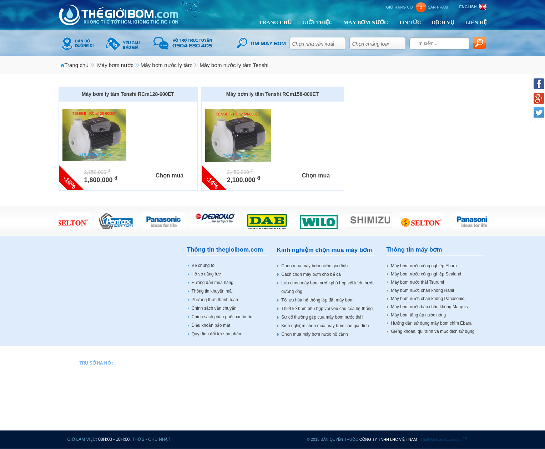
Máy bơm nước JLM (284, 390)
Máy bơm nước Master (286, 426)
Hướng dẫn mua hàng (212, 282)
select (339, 42)
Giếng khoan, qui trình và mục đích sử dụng (432, 331)
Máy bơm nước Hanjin (286, 383)
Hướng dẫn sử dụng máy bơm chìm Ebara (431, 323)
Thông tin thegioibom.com (225, 249)
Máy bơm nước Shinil (359, 404)
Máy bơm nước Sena (359, 390)
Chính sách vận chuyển (214, 308)
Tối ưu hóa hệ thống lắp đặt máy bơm (317, 300)
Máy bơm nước (115, 65)
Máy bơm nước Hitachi (286, 368)
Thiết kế (427, 439)
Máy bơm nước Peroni (360, 368)
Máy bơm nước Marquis (288, 411)
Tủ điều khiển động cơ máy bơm (444, 419)
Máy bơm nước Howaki (287, 375)
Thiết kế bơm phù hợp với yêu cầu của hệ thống (327, 308)
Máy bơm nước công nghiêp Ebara (424, 265)
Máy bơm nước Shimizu (361, 411)
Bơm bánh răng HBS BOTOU (441, 404)
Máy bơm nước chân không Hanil (422, 290)
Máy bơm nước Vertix (433, 361)
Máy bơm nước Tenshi (286, 404)
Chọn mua (169, 175)
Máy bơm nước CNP (210, 383)
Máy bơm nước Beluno (212, 368)
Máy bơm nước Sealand (362, 383)
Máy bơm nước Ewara (212, 411)
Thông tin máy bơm (414, 249)
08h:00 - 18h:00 (114, 439)
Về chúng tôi (204, 265)
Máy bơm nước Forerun (213, 426)
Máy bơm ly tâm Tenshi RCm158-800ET (272, 94)
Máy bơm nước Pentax (360, 361)
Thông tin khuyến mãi (212, 291)
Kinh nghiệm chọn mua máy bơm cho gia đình (325, 325)
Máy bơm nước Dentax (213, 397)
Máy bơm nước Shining (435, 375)
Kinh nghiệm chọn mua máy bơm (324, 250)
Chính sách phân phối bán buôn (222, 316)
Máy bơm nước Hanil (285, 361)
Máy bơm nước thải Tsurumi (417, 282)
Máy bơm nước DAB (210, 390)
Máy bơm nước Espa (211, 419)
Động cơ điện (426, 411)
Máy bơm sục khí (429, 390)
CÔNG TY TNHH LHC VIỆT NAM (388, 439)
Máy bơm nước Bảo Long (215, 375)
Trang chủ (77, 65)
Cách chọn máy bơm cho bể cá (310, 274)
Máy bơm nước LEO (284, 397)
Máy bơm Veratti (428, 397)
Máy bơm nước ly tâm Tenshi (234, 65)
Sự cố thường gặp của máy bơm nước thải (322, 317)
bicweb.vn (455, 439)
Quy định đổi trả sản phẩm (217, 333)
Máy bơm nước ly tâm (167, 65)
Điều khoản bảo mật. (212, 325)
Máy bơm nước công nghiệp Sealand (426, 274)
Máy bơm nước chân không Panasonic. (428, 298)
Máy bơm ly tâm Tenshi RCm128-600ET (128, 94)
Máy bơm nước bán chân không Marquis (429, 306)
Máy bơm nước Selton (360, 397)
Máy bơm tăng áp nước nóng (418, 315)
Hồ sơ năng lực (206, 274)
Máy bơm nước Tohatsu (361, 426)
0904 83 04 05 (110, 375)
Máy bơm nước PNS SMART (366, 375)
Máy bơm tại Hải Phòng (435, 426)
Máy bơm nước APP (210, 361)
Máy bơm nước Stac (432, 383)
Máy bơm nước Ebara (212, 404)
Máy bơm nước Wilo (432, 368)
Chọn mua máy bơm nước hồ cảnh (314, 334)
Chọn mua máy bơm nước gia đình (314, 265)
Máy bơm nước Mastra (286, 419)
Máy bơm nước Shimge (361, 419)
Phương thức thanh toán (215, 299)
